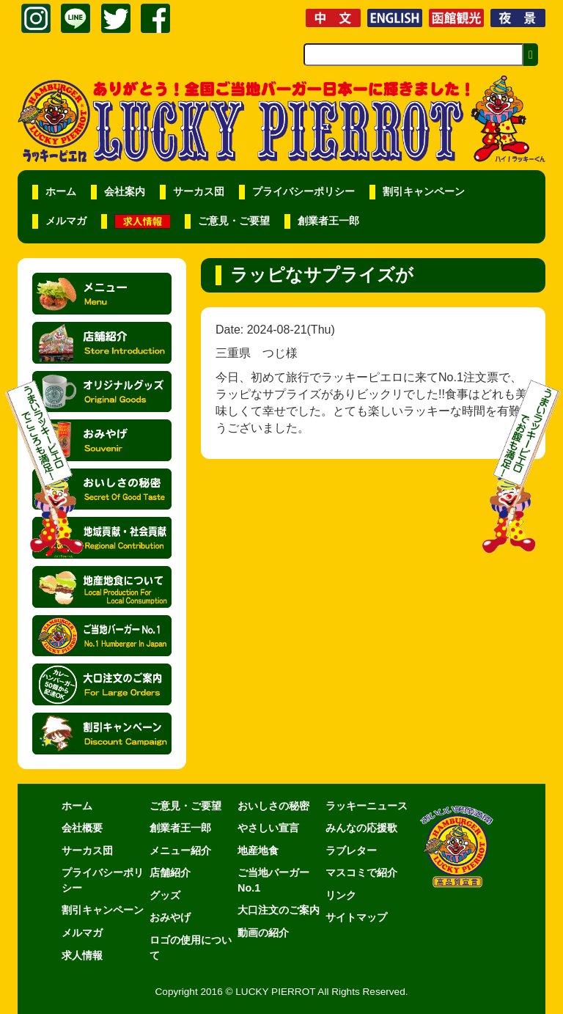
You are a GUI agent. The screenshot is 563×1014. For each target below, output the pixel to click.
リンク (340, 895)
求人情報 (82, 955)
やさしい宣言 (268, 828)
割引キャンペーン (424, 191)
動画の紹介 (263, 932)
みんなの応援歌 (361, 828)
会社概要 (82, 828)
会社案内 (124, 191)
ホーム (60, 191)
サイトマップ (356, 917)
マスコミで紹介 (361, 872)
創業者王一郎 (328, 221)
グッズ (165, 895)
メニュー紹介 (180, 850)
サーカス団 (198, 191)
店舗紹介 (170, 872)
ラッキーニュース (366, 806)
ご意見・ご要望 (234, 221)
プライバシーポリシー (303, 191)
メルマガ (66, 221)
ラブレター (351, 850)
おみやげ (170, 917)
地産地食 (258, 850)
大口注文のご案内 (279, 910)
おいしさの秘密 (273, 806)
